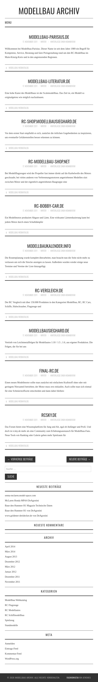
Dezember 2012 (12, 561)
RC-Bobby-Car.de (49, 205)
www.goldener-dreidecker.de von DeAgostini (26, 515)
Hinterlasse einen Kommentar (62, 41)
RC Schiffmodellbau (14, 615)
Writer (43, 41)
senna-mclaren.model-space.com (20, 495)
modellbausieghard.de (49, 330)
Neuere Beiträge (80, 459)
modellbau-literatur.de (49, 81)
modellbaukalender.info (49, 246)
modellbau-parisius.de (49, 37)
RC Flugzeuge (12, 605)
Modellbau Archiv (49, 11)
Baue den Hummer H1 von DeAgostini (23, 510)
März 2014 (10, 551)
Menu (8, 22)
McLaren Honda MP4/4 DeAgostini (22, 500)
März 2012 (10, 566)
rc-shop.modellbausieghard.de (49, 121)
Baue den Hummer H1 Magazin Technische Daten (28, 505)
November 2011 (12, 582)
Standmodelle (11, 625)
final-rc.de (49, 370)
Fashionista (72, 677)
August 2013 (11, 556)
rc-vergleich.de (49, 290)
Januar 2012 (10, 572)
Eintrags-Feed (11, 648)
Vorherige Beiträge (20, 459)
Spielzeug (9, 620)
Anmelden (10, 643)
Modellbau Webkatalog (19, 67)
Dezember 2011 (12, 577)
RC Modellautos (12, 610)
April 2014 (10, 546)
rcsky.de (49, 415)
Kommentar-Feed (13, 653)
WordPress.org (12, 658)
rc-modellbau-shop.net (49, 161)
